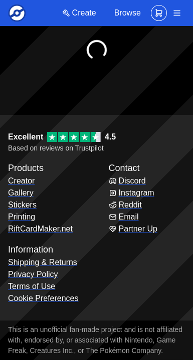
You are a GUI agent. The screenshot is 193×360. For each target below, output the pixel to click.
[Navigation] (177, 13)
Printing (21, 216)
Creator (21, 180)
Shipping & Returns (42, 262)
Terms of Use (31, 286)
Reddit (125, 204)
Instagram (131, 192)
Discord (127, 180)
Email (124, 216)
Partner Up (133, 228)
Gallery (21, 192)
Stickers (22, 204)
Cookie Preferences (43, 298)
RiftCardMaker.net (40, 228)
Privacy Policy (33, 274)
